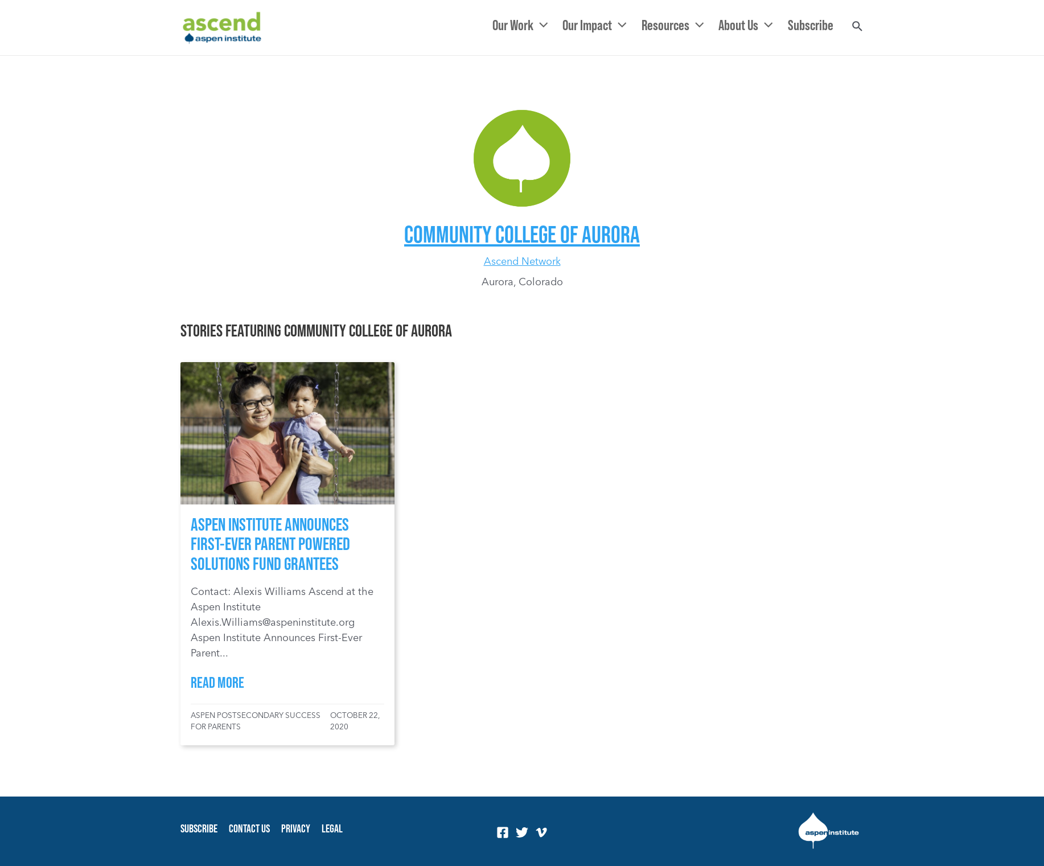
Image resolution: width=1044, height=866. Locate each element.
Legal (332, 828)
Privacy (295, 828)
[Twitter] (522, 832)
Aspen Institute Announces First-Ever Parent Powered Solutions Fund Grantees (270, 543)
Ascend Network (522, 261)
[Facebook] (502, 832)
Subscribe (198, 828)
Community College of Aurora (522, 233)
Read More (217, 682)
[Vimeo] (541, 832)
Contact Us (249, 828)
